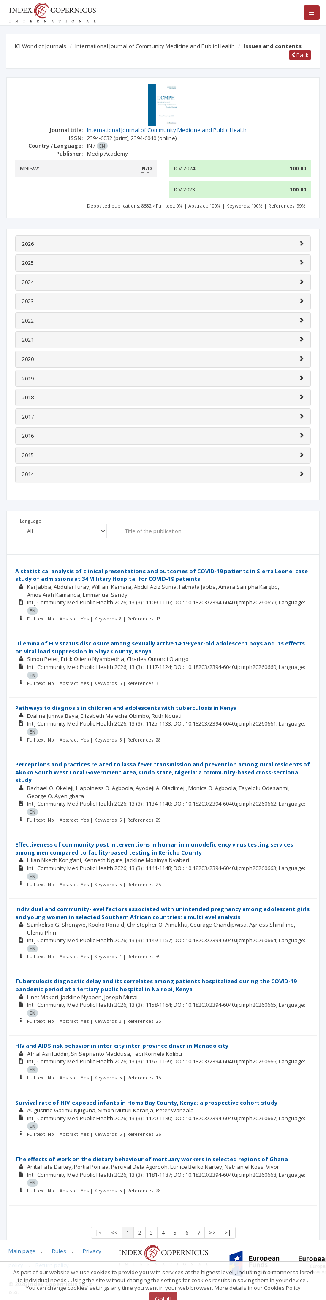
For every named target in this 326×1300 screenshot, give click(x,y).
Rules (59, 1251)
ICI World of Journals (40, 46)
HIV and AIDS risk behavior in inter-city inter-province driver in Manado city (121, 1045)
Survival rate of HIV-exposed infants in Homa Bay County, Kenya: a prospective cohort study (146, 1102)
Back (300, 55)
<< (114, 1232)
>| (228, 1232)
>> (212, 1232)
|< (98, 1232)
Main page (21, 1251)
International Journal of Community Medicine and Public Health (155, 46)
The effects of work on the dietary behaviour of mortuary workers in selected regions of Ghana (151, 1159)
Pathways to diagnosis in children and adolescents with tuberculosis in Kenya (126, 708)
